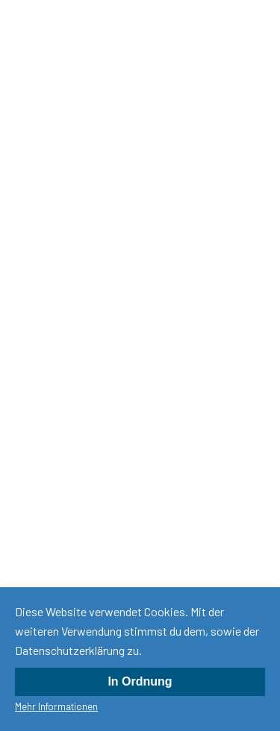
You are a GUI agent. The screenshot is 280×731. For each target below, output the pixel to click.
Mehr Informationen (56, 706)
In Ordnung (140, 681)
